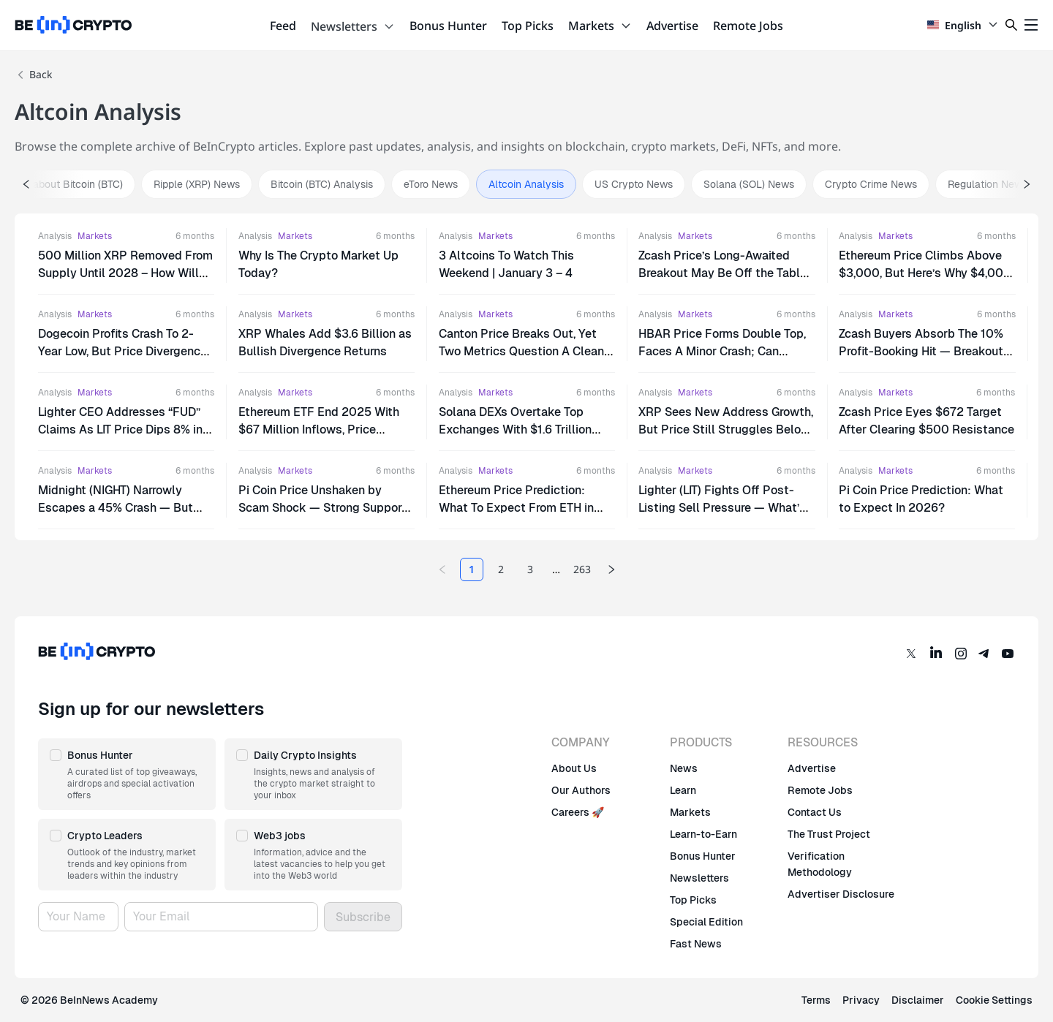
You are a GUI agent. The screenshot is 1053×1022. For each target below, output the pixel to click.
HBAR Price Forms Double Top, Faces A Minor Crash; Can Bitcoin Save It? (722, 351)
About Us (574, 768)
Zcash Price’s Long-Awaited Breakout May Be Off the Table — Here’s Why (722, 273)
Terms (816, 1000)
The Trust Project (829, 834)
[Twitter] (911, 653)
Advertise (672, 26)
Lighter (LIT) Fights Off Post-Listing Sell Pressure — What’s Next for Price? (722, 507)
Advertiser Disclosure (841, 894)
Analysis (55, 236)
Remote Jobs (748, 26)
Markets (600, 26)
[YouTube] (1007, 653)
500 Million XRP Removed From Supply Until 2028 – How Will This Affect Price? (125, 273)
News (684, 768)
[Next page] (611, 569)
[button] (127, 774)
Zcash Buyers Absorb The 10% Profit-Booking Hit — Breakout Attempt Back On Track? (921, 351)
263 (582, 569)
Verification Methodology (820, 864)
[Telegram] (984, 653)
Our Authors (581, 790)
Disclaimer (917, 1000)
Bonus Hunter (448, 26)
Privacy (861, 1000)
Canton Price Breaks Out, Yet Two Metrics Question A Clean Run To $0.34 (521, 351)
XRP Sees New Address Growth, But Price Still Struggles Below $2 (725, 429)
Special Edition (706, 921)
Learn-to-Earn (703, 834)
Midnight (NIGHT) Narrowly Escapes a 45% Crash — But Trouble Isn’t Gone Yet (115, 507)
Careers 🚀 (577, 812)
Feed (283, 26)
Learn (683, 790)
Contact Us (815, 812)
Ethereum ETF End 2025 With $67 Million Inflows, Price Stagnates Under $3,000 (318, 429)
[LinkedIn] (936, 653)
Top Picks (528, 26)
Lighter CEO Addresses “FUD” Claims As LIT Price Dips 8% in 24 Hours (120, 429)
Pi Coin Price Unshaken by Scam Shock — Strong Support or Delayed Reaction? (322, 507)
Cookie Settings (994, 1000)
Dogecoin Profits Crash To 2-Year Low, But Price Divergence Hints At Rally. (122, 351)
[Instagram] (961, 653)
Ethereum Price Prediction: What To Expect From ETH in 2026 (516, 507)
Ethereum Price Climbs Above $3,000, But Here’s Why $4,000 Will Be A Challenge (925, 273)
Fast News (696, 943)
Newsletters (353, 26)
